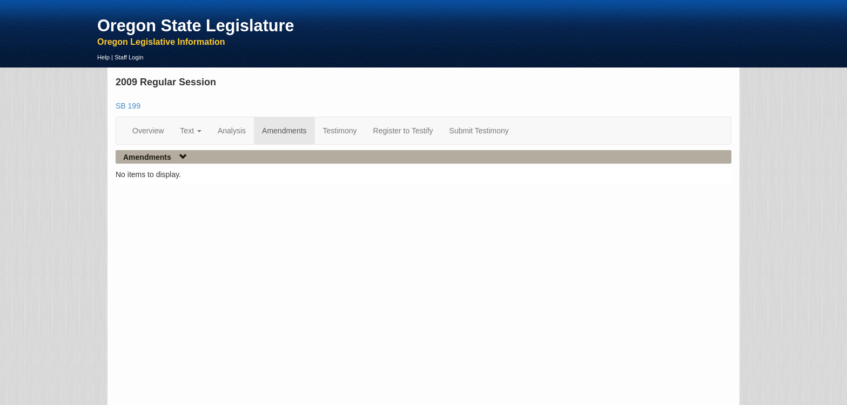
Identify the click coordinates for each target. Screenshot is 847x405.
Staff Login (129, 57)
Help (103, 57)
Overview (148, 130)
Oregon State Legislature (195, 25)
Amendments (284, 130)
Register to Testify (403, 130)
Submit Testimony (479, 130)
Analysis (232, 130)
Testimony (340, 130)
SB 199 (128, 106)
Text (190, 130)
